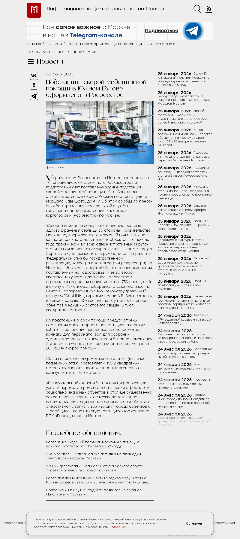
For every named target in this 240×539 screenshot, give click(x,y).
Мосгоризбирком (222, 523)
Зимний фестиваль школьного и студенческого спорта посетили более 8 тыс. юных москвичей (94, 468)
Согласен (194, 523)
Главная (34, 44)
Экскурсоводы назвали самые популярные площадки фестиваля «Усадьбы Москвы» (93, 456)
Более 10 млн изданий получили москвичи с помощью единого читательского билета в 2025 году (93, 444)
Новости (54, 44)
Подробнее (118, 527)
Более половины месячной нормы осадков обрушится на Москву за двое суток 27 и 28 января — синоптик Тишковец (97, 480)
